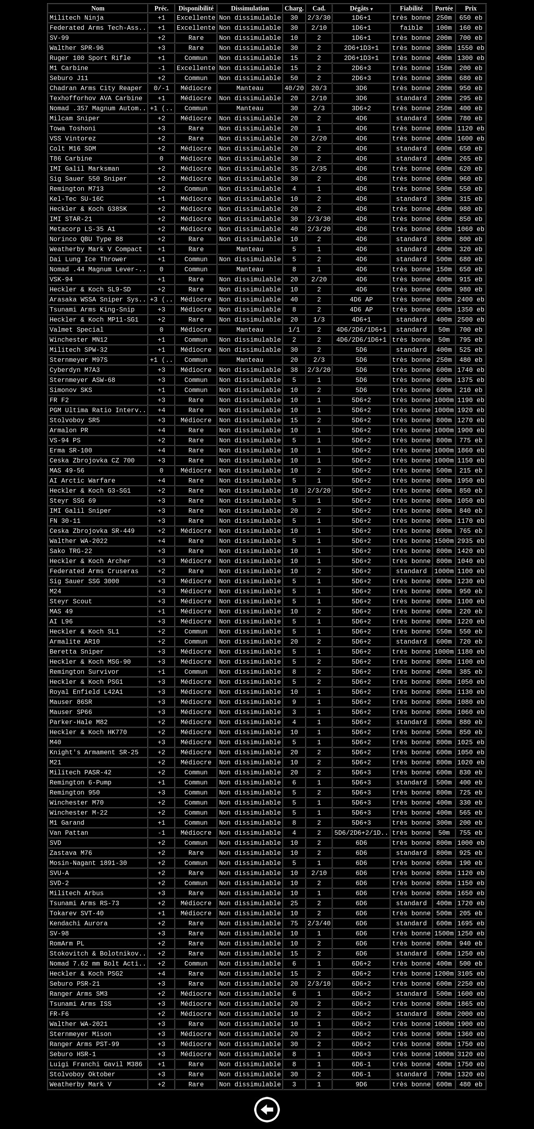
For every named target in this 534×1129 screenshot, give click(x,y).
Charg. (294, 8)
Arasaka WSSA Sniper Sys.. (98, 299)
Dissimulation (250, 8)
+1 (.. (161, 108)
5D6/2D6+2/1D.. (361, 833)
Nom (98, 8)
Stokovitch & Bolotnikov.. (98, 954)
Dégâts (359, 8)
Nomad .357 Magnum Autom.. (98, 108)
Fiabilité (411, 8)
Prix (471, 8)
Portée (444, 8)
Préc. (162, 8)
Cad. (319, 8)
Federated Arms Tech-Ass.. (98, 28)
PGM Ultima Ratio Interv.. (98, 410)
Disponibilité (195, 8)
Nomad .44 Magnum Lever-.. (98, 269)
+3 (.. (161, 299)
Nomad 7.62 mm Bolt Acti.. (98, 964)
